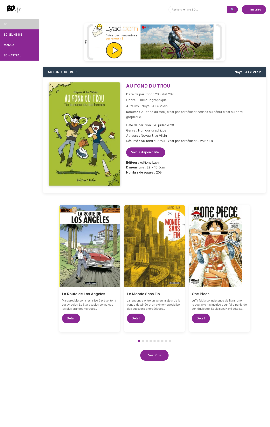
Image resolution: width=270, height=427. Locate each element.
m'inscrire (254, 9)
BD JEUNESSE (13, 34)
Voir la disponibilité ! (145, 152)
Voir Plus (154, 355)
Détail (71, 318)
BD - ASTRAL (12, 55)
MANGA (9, 44)
